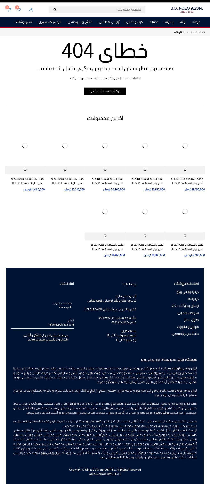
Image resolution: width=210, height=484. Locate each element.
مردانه (81, 403)
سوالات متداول (188, 312)
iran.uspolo (65, 307)
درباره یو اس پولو (188, 292)
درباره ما (193, 299)
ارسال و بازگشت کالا (185, 305)
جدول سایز (191, 319)
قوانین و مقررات (188, 326)
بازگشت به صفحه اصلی (105, 91)
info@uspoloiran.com (61, 324)
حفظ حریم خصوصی (185, 333)
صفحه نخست (198, 32)
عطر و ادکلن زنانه (99, 403)
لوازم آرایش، (68, 403)
